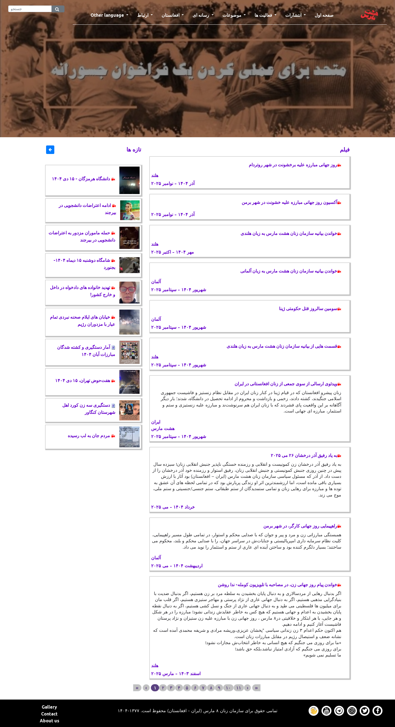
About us (49, 720)
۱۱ (238, 687)
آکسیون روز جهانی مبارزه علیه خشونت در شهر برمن (291, 202)
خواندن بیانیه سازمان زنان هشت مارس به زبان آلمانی (290, 270)
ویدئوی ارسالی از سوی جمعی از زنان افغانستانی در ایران (288, 383)
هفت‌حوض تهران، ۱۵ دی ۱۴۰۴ (85, 380)
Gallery (49, 706)
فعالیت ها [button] (264, 15)
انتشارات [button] (294, 15)
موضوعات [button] (232, 15)
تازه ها (133, 149)
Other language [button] (108, 15)
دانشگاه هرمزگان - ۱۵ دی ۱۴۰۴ (83, 178)
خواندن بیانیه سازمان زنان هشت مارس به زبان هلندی (291, 233)
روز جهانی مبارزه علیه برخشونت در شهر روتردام (295, 164)
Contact (49, 713)
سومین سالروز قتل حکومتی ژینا (310, 308)
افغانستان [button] (171, 15)
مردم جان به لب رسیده (91, 435)
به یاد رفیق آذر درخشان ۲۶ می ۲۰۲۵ (306, 455)
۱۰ (228, 687)
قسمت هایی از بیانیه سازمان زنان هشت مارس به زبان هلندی (284, 346)
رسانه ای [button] (201, 15)
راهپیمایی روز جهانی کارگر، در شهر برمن (302, 525)
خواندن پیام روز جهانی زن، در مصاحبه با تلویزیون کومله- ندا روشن (279, 584)
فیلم (345, 149)
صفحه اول (326, 15)
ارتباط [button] (143, 15)
